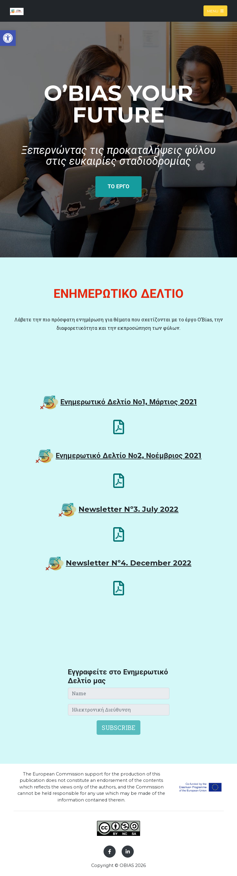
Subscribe (118, 727)
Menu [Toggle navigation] (215, 10)
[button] (8, 38)
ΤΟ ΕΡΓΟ (119, 186)
